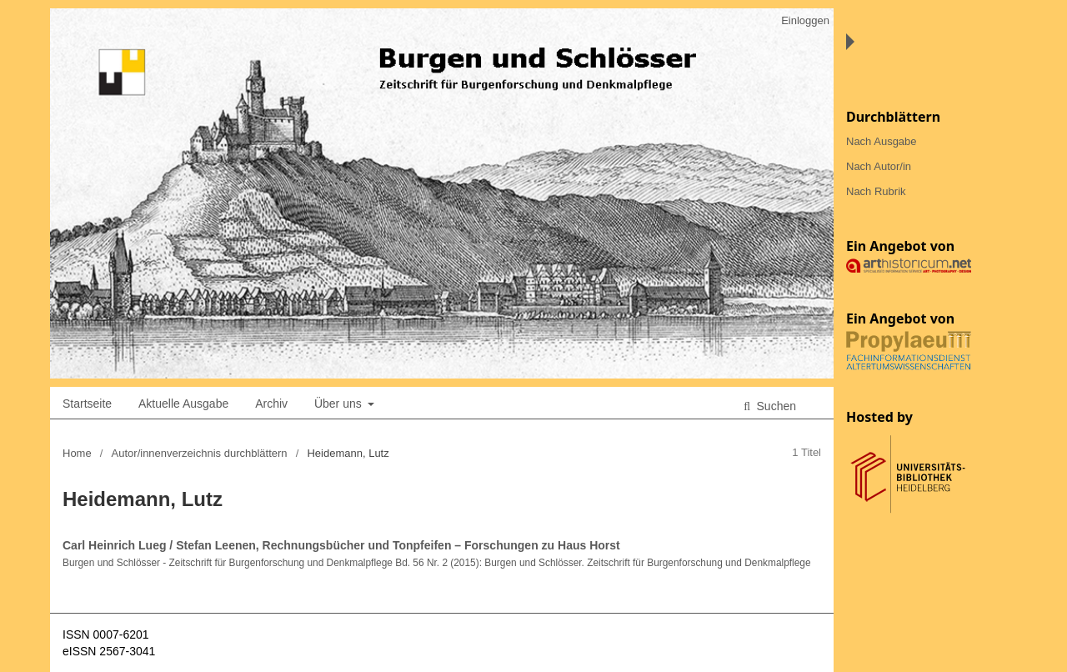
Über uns (339, 403)
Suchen (775, 406)
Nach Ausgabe (881, 141)
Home (77, 453)
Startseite (87, 403)
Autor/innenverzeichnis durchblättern (200, 453)
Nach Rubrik (876, 191)
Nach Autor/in (878, 166)
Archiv (271, 403)
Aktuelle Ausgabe (183, 403)
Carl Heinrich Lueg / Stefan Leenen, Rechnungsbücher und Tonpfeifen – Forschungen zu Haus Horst (341, 545)
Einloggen (805, 20)
